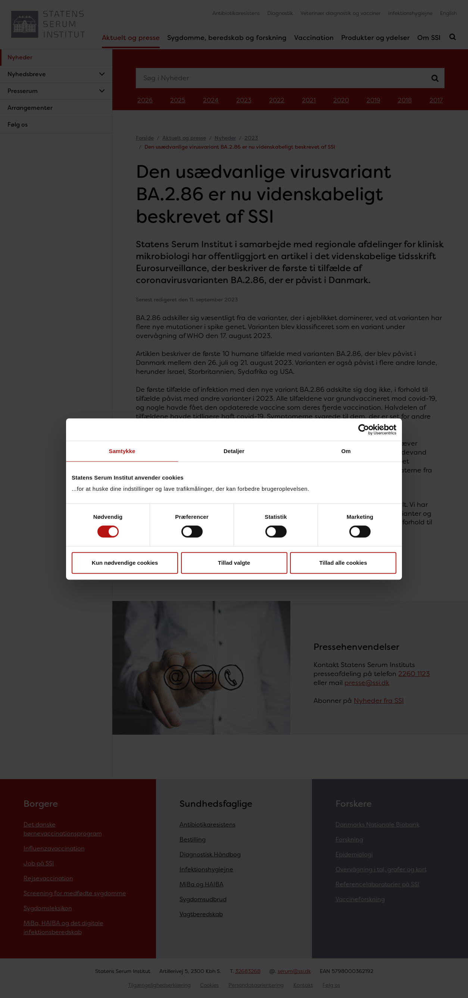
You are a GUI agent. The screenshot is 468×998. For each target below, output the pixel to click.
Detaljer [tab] (234, 451)
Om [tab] (345, 451)
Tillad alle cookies (343, 563)
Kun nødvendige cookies (125, 563)
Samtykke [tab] (122, 451)
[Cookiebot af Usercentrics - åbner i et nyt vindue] (363, 429)
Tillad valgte (234, 563)
